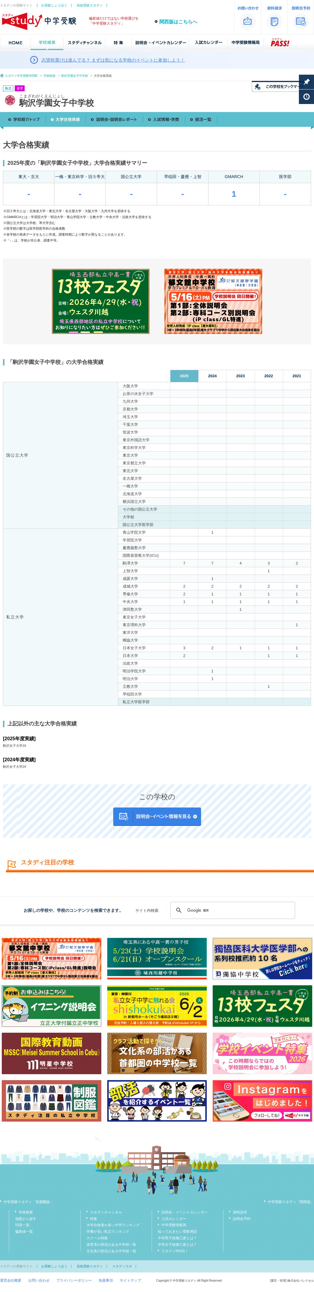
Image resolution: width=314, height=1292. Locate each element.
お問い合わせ (38, 1280)
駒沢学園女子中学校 (74, 75)
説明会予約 (242, 1219)
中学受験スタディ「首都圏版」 (28, 1202)
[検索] (231, 910)
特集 (93, 1219)
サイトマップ (130, 1280)
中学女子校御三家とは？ (177, 1245)
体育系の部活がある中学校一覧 (111, 1245)
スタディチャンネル (106, 1212)
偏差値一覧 (24, 1231)
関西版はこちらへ (178, 21)
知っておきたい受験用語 (177, 1231)
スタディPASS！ (174, 1251)
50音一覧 (22, 1225)
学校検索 (49, 75)
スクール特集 (97, 1238)
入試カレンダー (173, 1219)
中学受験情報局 (173, 1225)
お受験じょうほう (54, 5)
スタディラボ (122, 1266)
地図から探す (25, 1219)
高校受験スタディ (90, 5)
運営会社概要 (10, 1280)
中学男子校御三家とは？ (177, 1238)
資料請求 (240, 1212)
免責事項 (106, 1280)
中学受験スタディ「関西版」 (291, 1202)
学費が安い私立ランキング (107, 1231)
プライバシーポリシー (74, 1280)
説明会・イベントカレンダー (184, 1212)
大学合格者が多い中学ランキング (113, 1225)
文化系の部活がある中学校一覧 (111, 1251)
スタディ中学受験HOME (21, 75)
